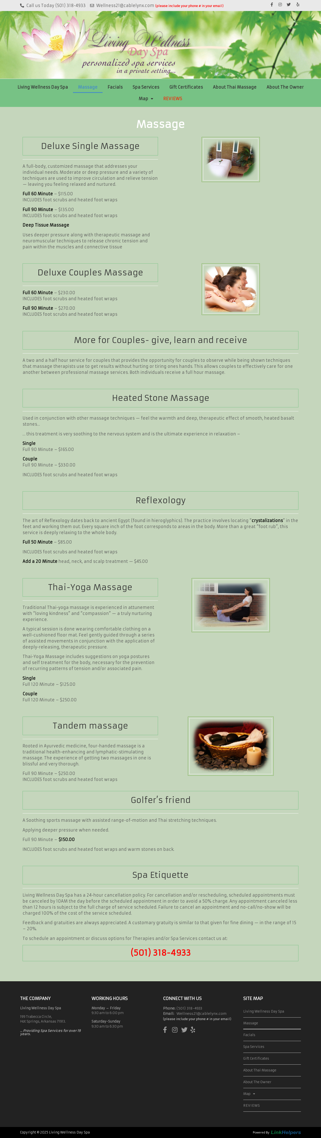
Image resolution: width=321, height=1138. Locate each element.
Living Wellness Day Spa (43, 87)
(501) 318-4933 (160, 953)
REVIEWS (172, 98)
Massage (88, 87)
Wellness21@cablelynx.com (201, 1013)
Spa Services (146, 87)
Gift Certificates (186, 87)
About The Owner (285, 87)
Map (146, 98)
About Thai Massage (235, 87)
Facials (115, 87)
